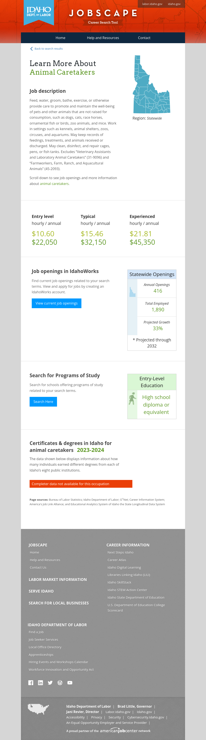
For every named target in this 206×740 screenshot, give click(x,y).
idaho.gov (174, 4)
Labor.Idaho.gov (118, 712)
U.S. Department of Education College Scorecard (136, 607)
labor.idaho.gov (152, 4)
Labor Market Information (58, 579)
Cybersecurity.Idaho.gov (145, 717)
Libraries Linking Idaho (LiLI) (129, 575)
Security (115, 717)
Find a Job (36, 632)
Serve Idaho (41, 591)
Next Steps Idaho (120, 552)
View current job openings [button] (57, 303)
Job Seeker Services (43, 639)
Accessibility (75, 717)
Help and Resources (103, 37)
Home (60, 37)
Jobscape (38, 545)
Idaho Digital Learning (124, 567)
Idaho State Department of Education (136, 597)
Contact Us (38, 567)
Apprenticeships (41, 654)
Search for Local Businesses (59, 603)
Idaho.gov (144, 712)
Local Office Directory (45, 647)
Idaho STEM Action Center (127, 590)
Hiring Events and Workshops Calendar (58, 662)
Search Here (43, 401)
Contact (144, 37)
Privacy (96, 717)
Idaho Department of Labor (57, 624)
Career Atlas (117, 560)
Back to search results (46, 49)
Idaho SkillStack (119, 582)
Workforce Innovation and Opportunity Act (61, 669)
